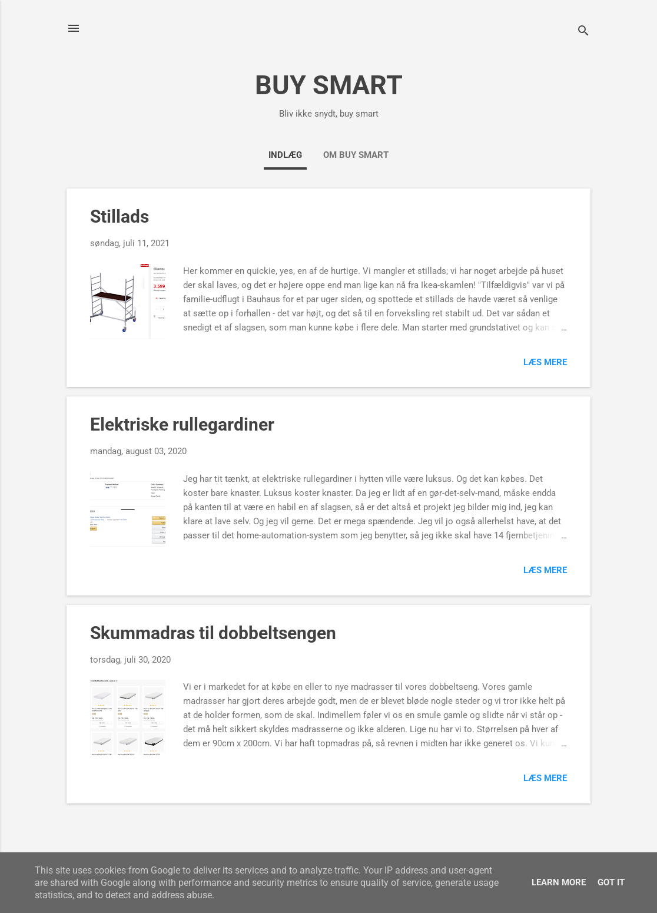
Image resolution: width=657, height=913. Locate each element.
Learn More (559, 882)
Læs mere (545, 362)
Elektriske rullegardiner (182, 424)
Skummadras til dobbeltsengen (213, 633)
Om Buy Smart (356, 155)
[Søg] (583, 32)
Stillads (119, 216)
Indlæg (285, 155)
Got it (611, 882)
